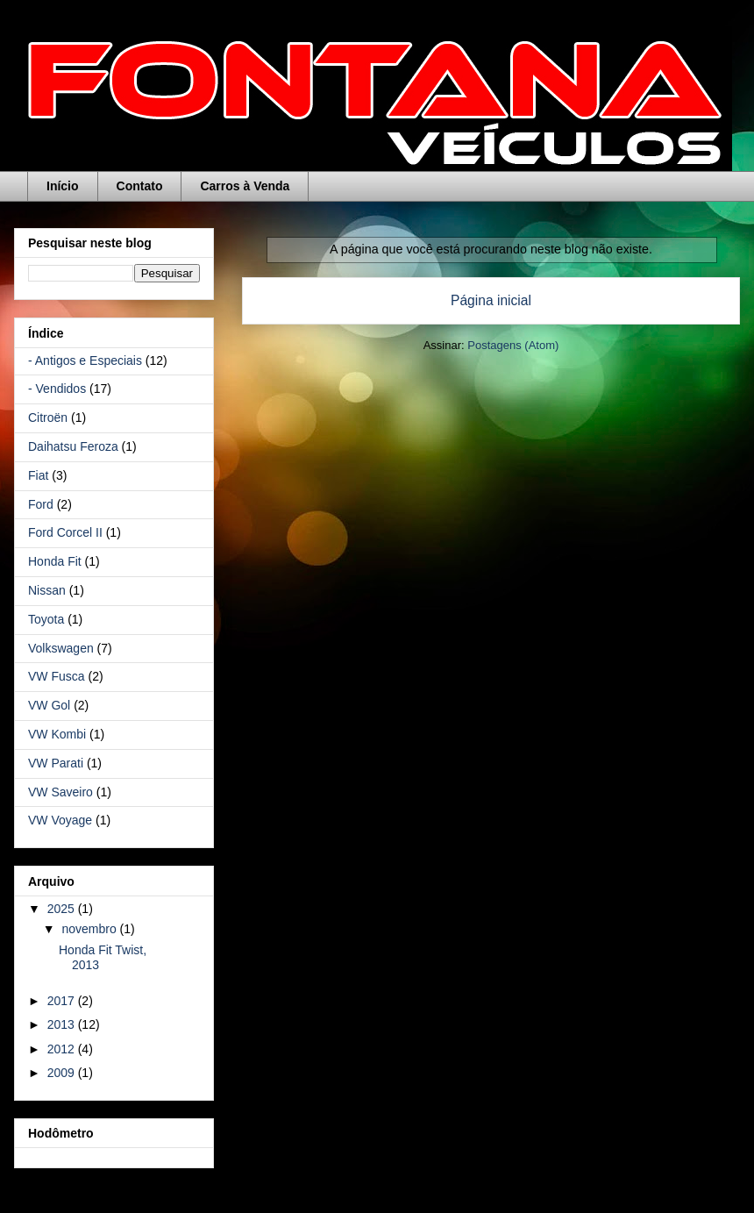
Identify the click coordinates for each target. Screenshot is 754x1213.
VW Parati (55, 763)
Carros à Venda (244, 186)
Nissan (47, 590)
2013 (62, 1024)
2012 (62, 1049)
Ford (40, 504)
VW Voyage (60, 820)
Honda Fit (55, 561)
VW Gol (49, 705)
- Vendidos (57, 389)
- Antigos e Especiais (85, 360)
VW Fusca (56, 676)
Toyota (46, 619)
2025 (62, 909)
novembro (90, 929)
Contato (140, 186)
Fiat (38, 475)
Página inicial (491, 300)
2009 (62, 1073)
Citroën (48, 417)
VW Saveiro (60, 792)
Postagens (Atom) (512, 345)
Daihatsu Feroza (73, 446)
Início (62, 186)
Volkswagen (61, 648)
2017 (62, 1001)
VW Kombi (57, 734)
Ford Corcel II (65, 532)
